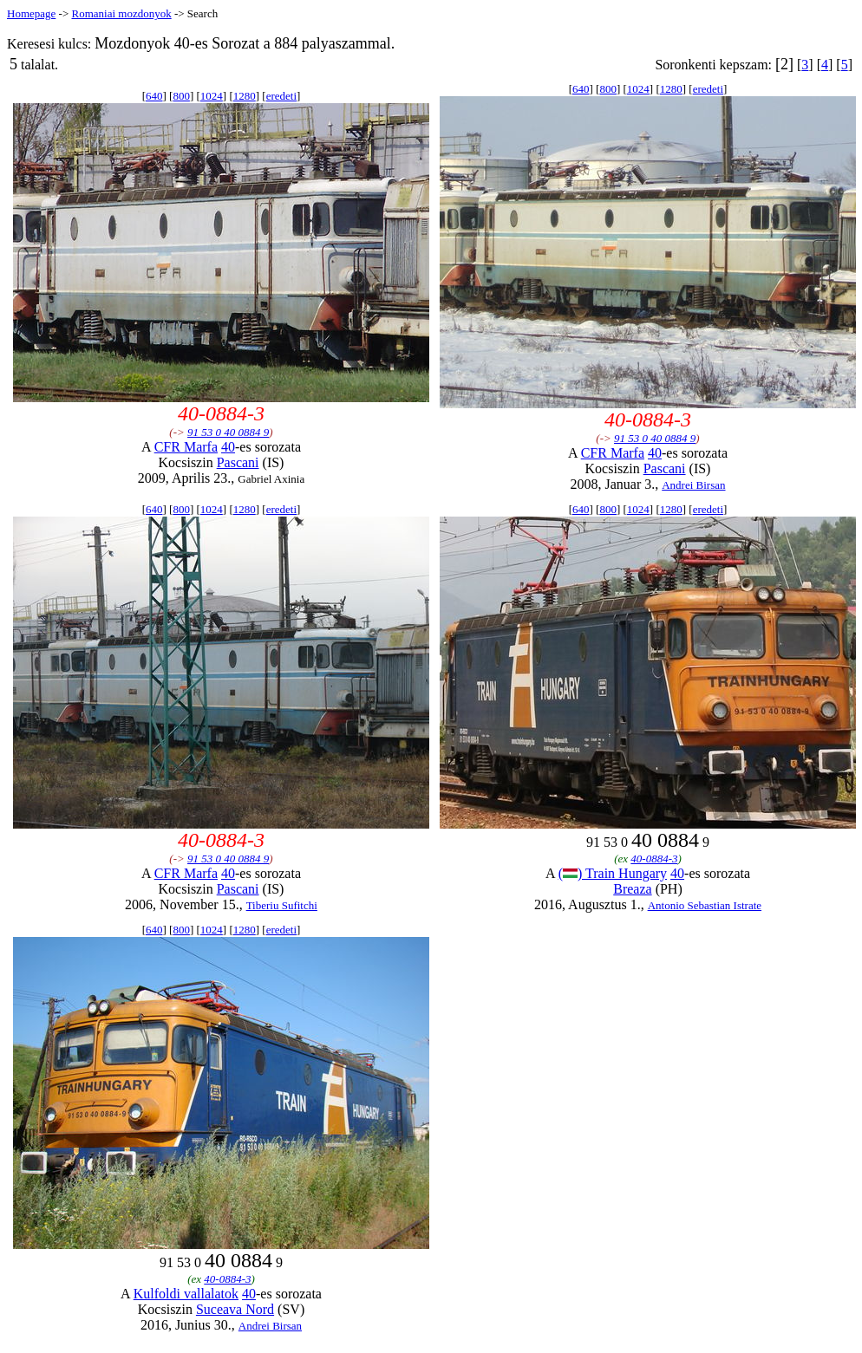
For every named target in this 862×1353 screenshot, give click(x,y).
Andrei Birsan (693, 484)
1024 (211, 95)
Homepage (31, 13)
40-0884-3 (653, 858)
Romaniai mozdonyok (121, 13)
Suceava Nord (235, 1309)
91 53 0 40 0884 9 (228, 432)
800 (181, 95)
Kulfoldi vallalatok (186, 1293)
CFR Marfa (186, 446)
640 (154, 95)
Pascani (238, 462)
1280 (244, 95)
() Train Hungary (612, 873)
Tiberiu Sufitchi (281, 905)
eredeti (281, 95)
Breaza (632, 888)
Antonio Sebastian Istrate (704, 905)
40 (228, 446)
